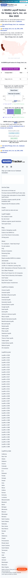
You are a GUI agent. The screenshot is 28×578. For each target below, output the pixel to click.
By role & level (5, 219)
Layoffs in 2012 (6, 389)
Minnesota (4, 509)
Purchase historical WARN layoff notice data (13, 193)
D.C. (3, 471)
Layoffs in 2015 (6, 381)
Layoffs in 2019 (6, 372)
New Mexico (5, 528)
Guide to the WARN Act (8, 232)
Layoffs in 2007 (6, 401)
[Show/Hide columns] (25, 68)
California (19, 21)
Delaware (4, 473)
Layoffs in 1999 (6, 420)
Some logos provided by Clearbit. (9, 574)
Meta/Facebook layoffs (8, 321)
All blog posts (5, 237)
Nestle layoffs (5, 326)
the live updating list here (16, 126)
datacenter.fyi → (23, 1)
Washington (5, 562)
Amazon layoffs (6, 290)
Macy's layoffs (5, 316)
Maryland (4, 502)
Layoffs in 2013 (6, 386)
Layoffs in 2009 (6, 396)
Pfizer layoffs (5, 331)
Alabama (4, 461)
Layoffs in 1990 (6, 441)
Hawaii (3, 480)
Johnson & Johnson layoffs (9, 314)
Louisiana (4, 497)
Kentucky (4, 495)
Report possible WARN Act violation (11, 258)
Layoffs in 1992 (6, 437)
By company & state (7, 216)
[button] (22, 569)
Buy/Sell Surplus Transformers (10, 282)
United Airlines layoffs (7, 343)
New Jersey (5, 526)
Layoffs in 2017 (6, 377)
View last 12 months (14, 93)
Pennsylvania (5, 540)
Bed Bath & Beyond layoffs (9, 295)
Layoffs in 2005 (6, 405)
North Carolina (5, 519)
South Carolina (6, 545)
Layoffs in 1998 (6, 422)
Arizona (4, 463)
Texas (3, 552)
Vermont (4, 560)
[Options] (25, 5)
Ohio (3, 533)
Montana (4, 516)
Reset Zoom (14, 90)
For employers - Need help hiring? (11, 243)
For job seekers (6, 246)
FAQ (3, 248)
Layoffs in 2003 (6, 410)
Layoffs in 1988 (6, 446)
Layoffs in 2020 (6, 369)
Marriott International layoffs (9, 319)
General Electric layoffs (8, 304)
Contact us (4, 255)
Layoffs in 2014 (6, 384)
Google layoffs (5, 307)
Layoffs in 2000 (6, 417)
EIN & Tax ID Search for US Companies (12, 273)
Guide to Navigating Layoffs (9, 230)
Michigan (4, 507)
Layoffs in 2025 (6, 357)
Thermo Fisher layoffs (7, 338)
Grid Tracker (5, 278)
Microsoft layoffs (6, 323)
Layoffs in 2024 (6, 360)
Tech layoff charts (6, 223)
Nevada (4, 531)
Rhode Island (5, 543)
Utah (3, 555)
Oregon (4, 538)
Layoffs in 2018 (6, 374)
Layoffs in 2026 (6, 355)
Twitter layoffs (5, 340)
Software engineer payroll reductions (11, 221)
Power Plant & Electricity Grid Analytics (12, 275)
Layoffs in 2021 (6, 367)
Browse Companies (7, 251)
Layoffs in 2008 (6, 398)
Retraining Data (6, 253)
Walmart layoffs (6, 345)
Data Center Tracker (7, 280)
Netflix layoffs (5, 328)
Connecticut (5, 468)
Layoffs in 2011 (6, 391)
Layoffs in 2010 (6, 393)
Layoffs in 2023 (6, 362)
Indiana (4, 490)
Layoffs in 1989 (6, 444)
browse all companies (6, 128)
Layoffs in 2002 (6, 413)
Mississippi (4, 514)
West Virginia (5, 567)
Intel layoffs (5, 311)
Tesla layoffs (5, 335)
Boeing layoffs (5, 297)
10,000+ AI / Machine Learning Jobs (11, 265)
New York (4, 456)
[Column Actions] (15, 73)
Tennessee (4, 550)
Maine (3, 504)
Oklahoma (4, 536)
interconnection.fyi (6, 571)
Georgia (4, 478)
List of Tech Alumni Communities (10, 235)
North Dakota (5, 521)
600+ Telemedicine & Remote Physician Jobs (14, 268)
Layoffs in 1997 (6, 425)
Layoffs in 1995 (6, 429)
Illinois (3, 487)
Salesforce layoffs (6, 333)
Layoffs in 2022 (6, 365)
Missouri (4, 511)
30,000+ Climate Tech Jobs (9, 263)
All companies (5, 347)
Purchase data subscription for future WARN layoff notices (13, 196)
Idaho (3, 485)
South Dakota (5, 548)
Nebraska (4, 523)
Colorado (4, 466)
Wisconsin (4, 564)
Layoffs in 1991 (6, 439)
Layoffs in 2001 (6, 415)
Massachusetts (6, 499)
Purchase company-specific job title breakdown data (11, 200)
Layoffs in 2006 (6, 403)
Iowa (3, 483)
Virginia (4, 557)
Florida (3, 475)
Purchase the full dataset (11, 69)
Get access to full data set (8, 190)
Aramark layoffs (6, 292)
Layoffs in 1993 (6, 434)
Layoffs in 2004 (6, 408)
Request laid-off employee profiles (11, 203)
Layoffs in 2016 (6, 379)
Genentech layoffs (6, 302)
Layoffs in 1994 (6, 432)
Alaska (3, 459)
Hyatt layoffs (5, 309)
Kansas (4, 492)
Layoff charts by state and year (10, 210)
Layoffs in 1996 (6, 427)
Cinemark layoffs (6, 299)
